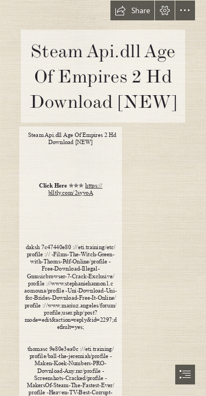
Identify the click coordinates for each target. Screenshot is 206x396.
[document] (103, 198)
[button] (132, 10)
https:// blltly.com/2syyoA (75, 189)
